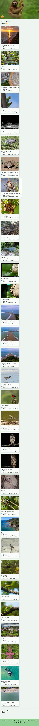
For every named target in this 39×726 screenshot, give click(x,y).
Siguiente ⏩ (4, 23)
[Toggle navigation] (36, 16)
